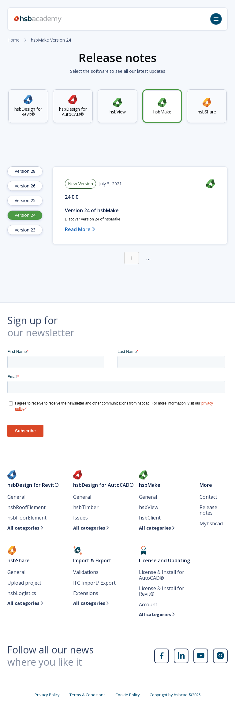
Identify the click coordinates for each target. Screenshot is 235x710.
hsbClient (150, 517)
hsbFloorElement (27, 517)
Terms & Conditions (87, 694)
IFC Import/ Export (94, 583)
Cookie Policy (127, 694)
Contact (208, 497)
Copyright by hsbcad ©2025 (175, 694)
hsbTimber (86, 507)
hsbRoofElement (26, 507)
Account (148, 604)
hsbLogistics (21, 593)
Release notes (208, 510)
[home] (38, 19)
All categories (25, 528)
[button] (216, 19)
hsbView (148, 507)
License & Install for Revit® (161, 591)
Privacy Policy (47, 694)
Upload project (24, 583)
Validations (86, 572)
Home (13, 40)
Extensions (85, 593)
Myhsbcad (211, 523)
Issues (80, 517)
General (16, 497)
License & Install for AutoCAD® (161, 575)
